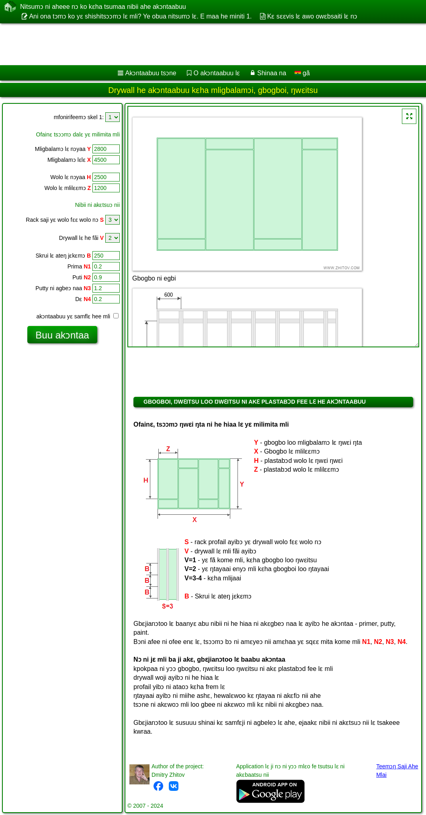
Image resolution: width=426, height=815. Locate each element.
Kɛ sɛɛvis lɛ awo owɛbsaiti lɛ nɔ (312, 16)
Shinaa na (271, 73)
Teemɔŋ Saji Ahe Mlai (397, 770)
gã (302, 73)
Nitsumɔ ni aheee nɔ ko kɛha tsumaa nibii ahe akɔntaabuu (103, 6)
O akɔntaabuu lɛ (217, 73)
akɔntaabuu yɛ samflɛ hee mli (77, 316)
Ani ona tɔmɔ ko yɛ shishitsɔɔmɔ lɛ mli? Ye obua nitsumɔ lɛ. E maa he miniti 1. (140, 16)
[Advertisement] (205, 44)
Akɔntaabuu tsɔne (150, 73)
